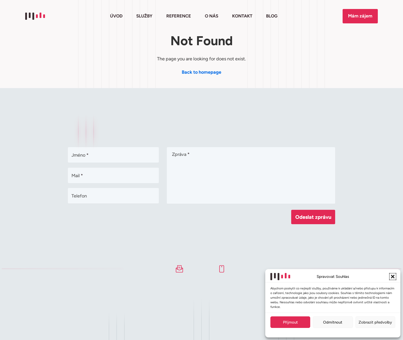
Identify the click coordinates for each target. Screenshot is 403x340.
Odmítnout (332, 322)
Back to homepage (201, 72)
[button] (392, 276)
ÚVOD (116, 15)
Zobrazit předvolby (375, 322)
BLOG (272, 15)
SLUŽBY (144, 15)
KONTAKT (242, 15)
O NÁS (211, 15)
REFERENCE (178, 15)
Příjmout (290, 322)
